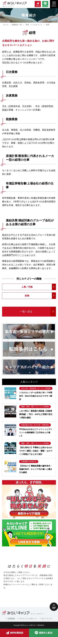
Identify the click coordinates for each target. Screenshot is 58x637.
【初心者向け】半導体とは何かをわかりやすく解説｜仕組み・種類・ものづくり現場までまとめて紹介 (35, 450)
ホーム (5, 25)
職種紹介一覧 (17, 25)
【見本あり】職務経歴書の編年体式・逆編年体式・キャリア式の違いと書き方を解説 (35, 469)
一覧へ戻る (26, 311)
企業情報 (11, 619)
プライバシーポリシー (28, 619)
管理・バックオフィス (34, 25)
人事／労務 (27, 287)
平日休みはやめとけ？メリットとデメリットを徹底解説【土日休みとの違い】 (35, 432)
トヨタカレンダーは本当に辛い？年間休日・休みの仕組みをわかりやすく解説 (35, 395)
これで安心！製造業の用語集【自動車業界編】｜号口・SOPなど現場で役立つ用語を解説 (35, 414)
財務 (27, 295)
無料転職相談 (14, 632)
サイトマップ (46, 619)
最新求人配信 (43, 633)
